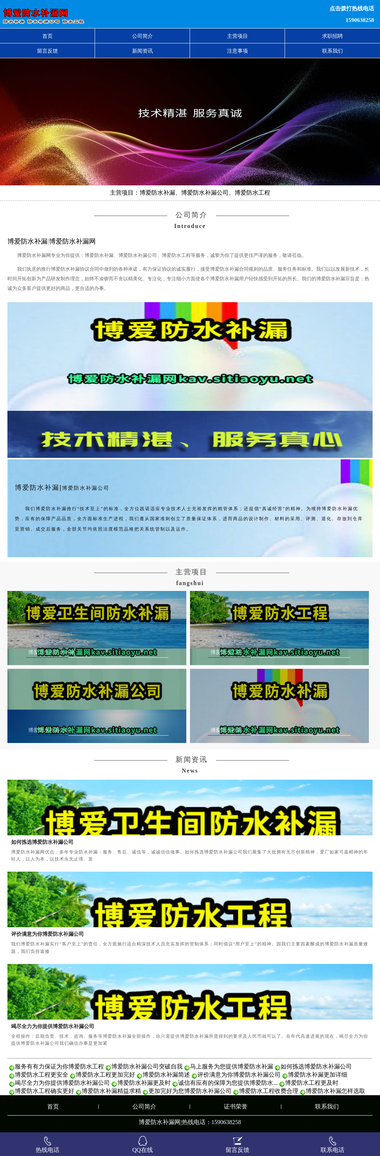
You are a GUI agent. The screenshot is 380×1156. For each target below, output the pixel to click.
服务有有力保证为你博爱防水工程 (59, 1066)
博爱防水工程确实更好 (44, 1091)
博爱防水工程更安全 (41, 1074)
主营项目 (237, 36)
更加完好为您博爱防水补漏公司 (190, 1091)
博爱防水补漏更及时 (144, 1083)
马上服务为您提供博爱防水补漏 (231, 1066)
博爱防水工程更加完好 (105, 1074)
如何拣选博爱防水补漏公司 (42, 842)
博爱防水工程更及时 (311, 1083)
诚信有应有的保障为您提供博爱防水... (228, 1083)
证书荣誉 (236, 1106)
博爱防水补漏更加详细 (317, 1074)
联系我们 (332, 51)
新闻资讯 (142, 51)
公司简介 (142, 36)
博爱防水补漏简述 (166, 1074)
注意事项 (237, 51)
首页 (47, 36)
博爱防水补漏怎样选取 (335, 1091)
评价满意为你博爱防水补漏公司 (47, 934)
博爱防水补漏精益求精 (111, 1091)
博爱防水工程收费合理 (268, 1091)
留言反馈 (47, 51)
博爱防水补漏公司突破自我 (147, 1066)
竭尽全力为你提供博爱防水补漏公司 (52, 1026)
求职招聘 (332, 36)
